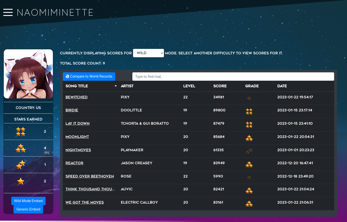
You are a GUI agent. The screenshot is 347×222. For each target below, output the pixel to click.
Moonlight (77, 136)
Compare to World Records (89, 76)
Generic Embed (28, 209)
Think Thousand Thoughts (94, 189)
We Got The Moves (85, 202)
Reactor (74, 163)
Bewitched (77, 97)
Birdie (72, 110)
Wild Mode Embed (28, 201)
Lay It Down (78, 123)
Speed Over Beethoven (90, 176)
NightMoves (78, 150)
